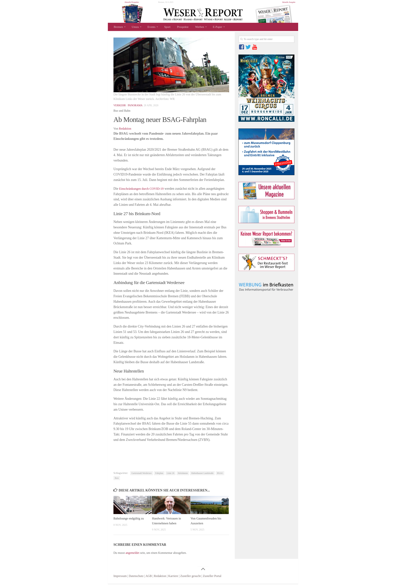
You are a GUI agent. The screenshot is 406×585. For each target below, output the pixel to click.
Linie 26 (170, 474)
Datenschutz (136, 577)
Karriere (173, 577)
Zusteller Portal (212, 577)
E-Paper (212, 27)
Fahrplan (159, 474)
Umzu (134, 27)
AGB (149, 577)
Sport (165, 27)
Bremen (118, 27)
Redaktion (125, 129)
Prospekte (179, 27)
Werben (194, 27)
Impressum (120, 577)
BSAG (220, 474)
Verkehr (119, 106)
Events (150, 27)
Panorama (135, 106)
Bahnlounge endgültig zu (129, 519)
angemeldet (132, 553)
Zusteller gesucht (190, 577)
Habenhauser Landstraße (202, 474)
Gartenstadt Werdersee (142, 474)
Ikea (117, 479)
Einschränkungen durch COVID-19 (143, 190)
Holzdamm (183, 474)
